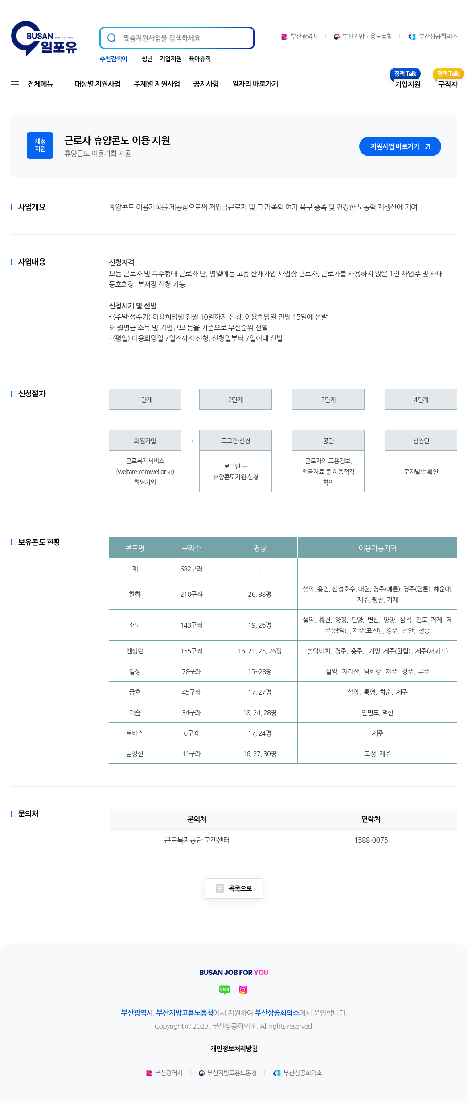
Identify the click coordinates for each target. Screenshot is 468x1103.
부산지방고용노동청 (363, 36)
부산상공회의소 (432, 36)
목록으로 (234, 888)
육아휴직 (199, 59)
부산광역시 (299, 36)
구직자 (447, 84)
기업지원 (170, 59)
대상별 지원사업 (97, 84)
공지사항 (206, 84)
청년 (146, 59)
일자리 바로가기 (255, 84)
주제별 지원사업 (157, 84)
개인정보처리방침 (234, 1048)
